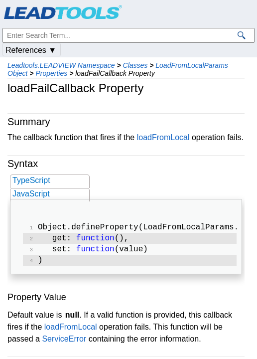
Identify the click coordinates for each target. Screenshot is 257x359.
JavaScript (31, 193)
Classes (135, 65)
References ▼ (30, 50)
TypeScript (31, 180)
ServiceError (64, 343)
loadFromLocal (163, 137)
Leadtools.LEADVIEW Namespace (61, 65)
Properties (51, 73)
